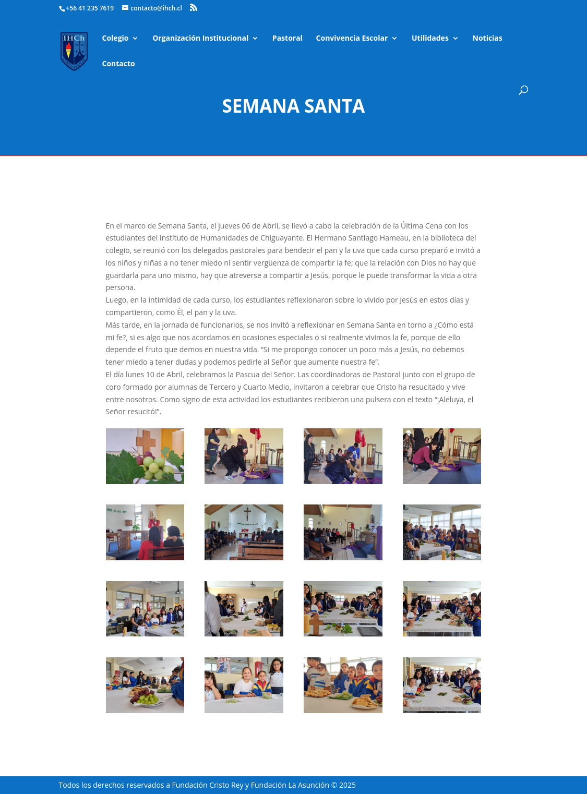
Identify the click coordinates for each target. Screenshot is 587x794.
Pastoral (287, 38)
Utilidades (430, 38)
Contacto (118, 64)
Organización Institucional (200, 38)
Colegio (115, 38)
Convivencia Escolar (352, 38)
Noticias (487, 38)
